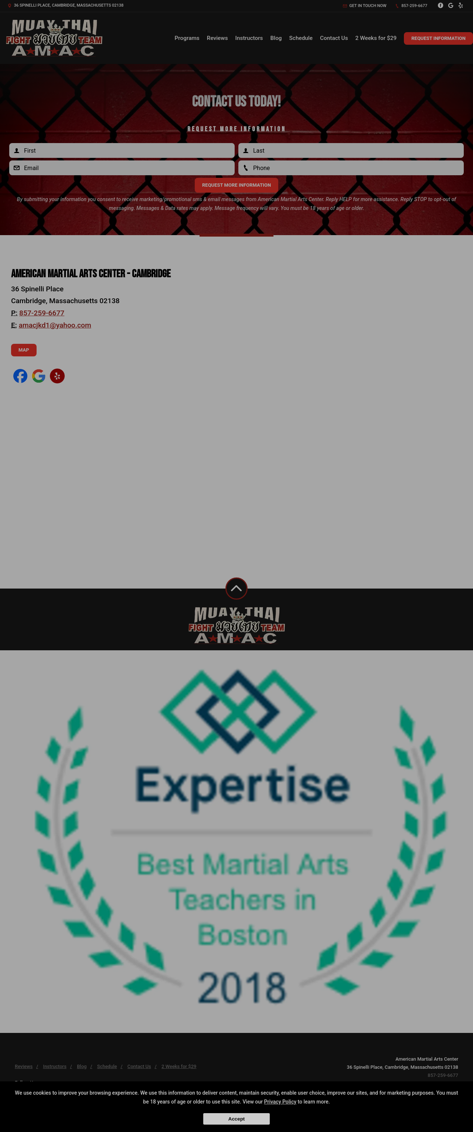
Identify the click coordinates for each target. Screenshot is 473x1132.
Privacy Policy (280, 1102)
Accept (236, 1119)
